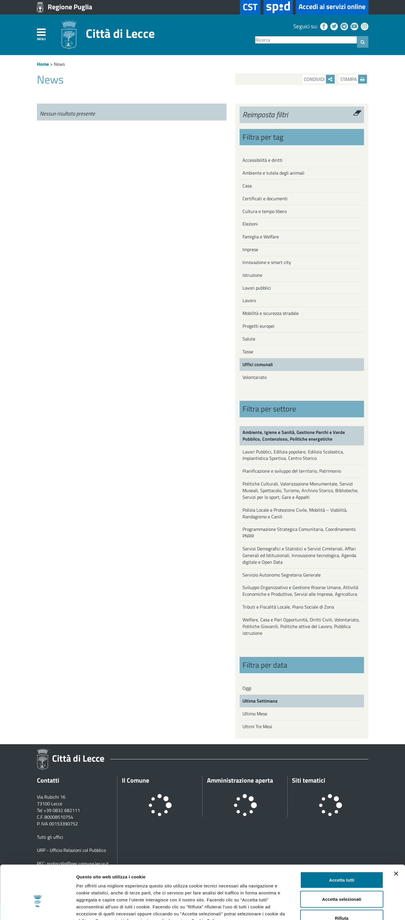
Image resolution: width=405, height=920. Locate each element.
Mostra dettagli (306, 908)
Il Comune (135, 780)
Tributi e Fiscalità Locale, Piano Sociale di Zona (288, 606)
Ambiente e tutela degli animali (273, 172)
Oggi (246, 688)
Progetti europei (258, 325)
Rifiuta (342, 881)
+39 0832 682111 (62, 810)
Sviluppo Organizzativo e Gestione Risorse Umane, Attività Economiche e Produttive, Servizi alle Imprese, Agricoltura (300, 591)
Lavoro (249, 300)
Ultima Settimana (259, 700)
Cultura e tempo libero (264, 211)
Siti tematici (308, 780)
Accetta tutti (341, 843)
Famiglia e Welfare (260, 236)
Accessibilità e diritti (262, 160)
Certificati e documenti (265, 198)
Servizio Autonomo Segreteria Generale (281, 574)
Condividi (319, 79)
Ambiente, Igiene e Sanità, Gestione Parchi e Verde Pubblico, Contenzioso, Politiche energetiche (293, 435)
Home (43, 64)
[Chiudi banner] (396, 837)
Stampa (353, 79)
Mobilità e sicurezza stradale (270, 313)
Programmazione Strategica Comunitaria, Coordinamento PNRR (299, 532)
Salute (248, 338)
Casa (247, 185)
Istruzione (252, 275)
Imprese (250, 249)
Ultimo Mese (254, 713)
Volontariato (254, 377)
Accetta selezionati (341, 862)
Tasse (247, 351)
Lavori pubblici (256, 287)
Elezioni (250, 223)
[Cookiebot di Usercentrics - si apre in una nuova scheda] (37, 908)
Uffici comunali (257, 364)
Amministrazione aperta (240, 780)
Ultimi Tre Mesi (257, 726)
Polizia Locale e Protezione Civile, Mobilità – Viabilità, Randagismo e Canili (294, 513)
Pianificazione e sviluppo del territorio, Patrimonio (291, 470)
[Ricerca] (306, 40)
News (59, 64)
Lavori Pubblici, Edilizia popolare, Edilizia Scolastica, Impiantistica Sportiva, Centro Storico (293, 455)
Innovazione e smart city (266, 262)
